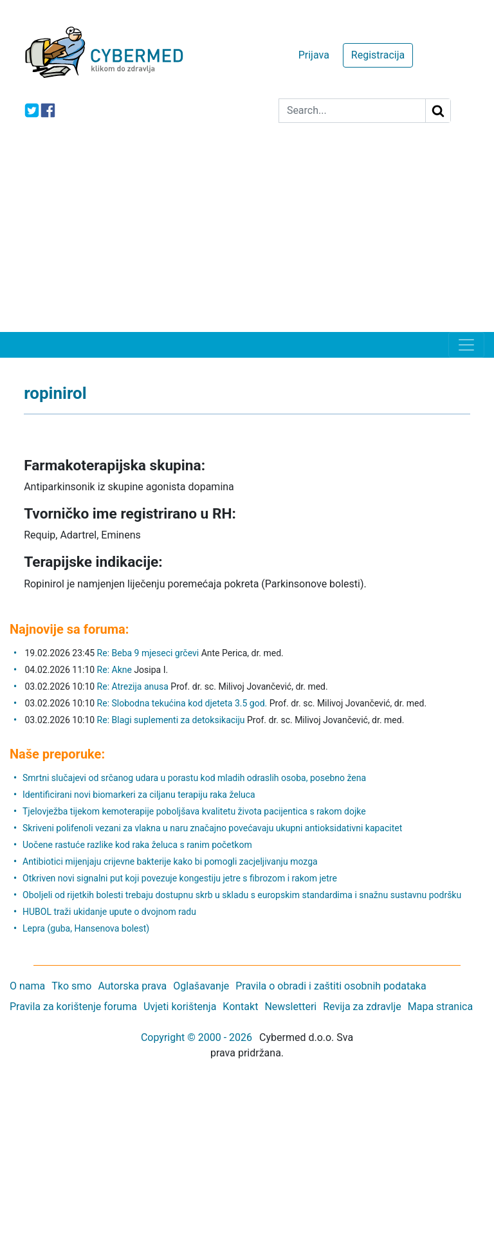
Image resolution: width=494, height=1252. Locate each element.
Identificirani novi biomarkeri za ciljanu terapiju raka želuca (139, 794)
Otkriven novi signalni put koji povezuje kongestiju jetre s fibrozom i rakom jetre (180, 878)
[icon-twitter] (32, 110)
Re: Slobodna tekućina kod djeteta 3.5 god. (182, 703)
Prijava (313, 55)
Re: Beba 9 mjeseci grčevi (148, 653)
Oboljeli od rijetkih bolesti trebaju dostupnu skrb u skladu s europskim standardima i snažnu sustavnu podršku (242, 895)
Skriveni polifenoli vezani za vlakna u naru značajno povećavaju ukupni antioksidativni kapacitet (212, 828)
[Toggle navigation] (466, 345)
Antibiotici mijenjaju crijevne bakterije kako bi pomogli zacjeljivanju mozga (170, 861)
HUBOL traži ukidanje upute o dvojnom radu (109, 912)
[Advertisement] (247, 235)
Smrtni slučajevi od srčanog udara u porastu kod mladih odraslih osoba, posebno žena (194, 778)
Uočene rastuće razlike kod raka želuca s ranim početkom (137, 845)
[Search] (352, 110)
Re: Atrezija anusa (133, 686)
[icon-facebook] (48, 110)
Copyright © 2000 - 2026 (196, 1037)
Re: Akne (115, 670)
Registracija (378, 55)
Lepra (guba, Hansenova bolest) (86, 928)
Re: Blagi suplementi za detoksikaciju (172, 720)
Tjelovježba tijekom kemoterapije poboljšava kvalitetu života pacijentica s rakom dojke (194, 811)
